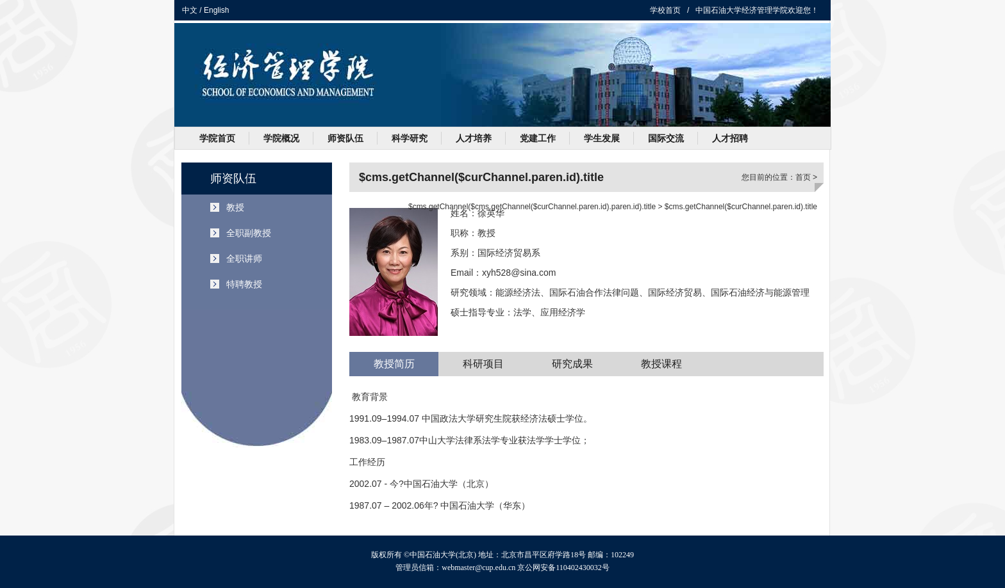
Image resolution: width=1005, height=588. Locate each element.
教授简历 (394, 363)
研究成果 (572, 363)
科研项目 (483, 363)
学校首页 (665, 10)
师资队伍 (345, 138)
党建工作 (538, 138)
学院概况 (281, 138)
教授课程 (661, 363)
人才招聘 (730, 138)
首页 (803, 177)
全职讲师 (244, 258)
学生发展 (602, 138)
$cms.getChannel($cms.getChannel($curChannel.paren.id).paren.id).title (532, 206)
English (216, 10)
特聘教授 (244, 284)
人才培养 (474, 138)
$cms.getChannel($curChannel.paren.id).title (741, 206)
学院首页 (217, 138)
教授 (235, 207)
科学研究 (410, 138)
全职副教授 (248, 233)
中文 (189, 10)
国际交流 (666, 138)
